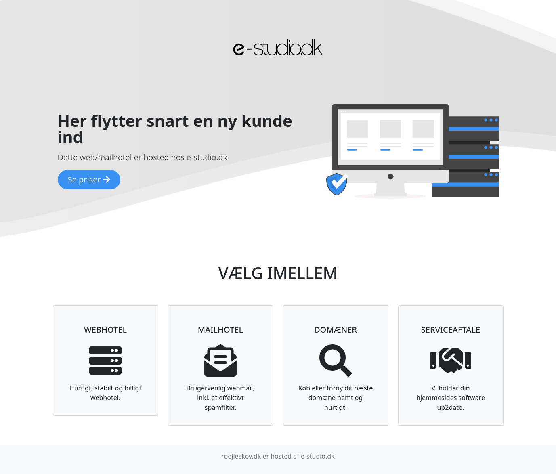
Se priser (89, 179)
